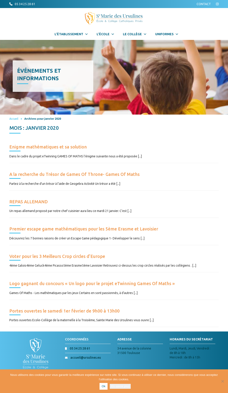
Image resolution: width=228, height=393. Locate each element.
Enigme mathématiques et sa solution (48, 146)
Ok (104, 386)
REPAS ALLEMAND (28, 201)
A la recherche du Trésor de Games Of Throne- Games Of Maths (74, 174)
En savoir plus (120, 386)
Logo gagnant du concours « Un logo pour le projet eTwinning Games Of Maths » (92, 283)
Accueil (13, 118)
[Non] (222, 381)
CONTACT (204, 4)
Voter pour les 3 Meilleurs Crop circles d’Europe (57, 256)
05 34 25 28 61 (25, 4)
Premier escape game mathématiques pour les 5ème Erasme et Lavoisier (83, 228)
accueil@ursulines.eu (85, 357)
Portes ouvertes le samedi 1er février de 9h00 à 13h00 (64, 311)
